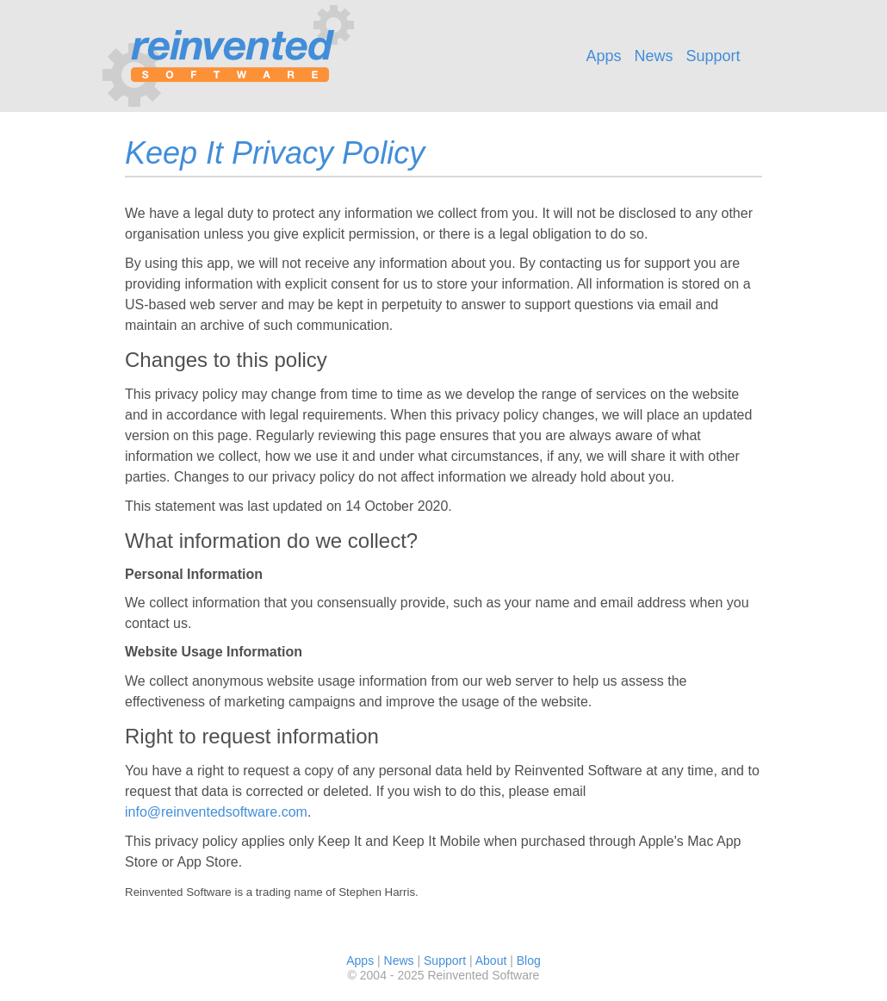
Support (713, 56)
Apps (603, 56)
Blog (529, 960)
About (491, 960)
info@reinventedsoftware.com (216, 812)
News (653, 56)
